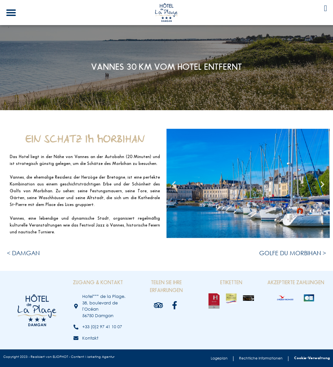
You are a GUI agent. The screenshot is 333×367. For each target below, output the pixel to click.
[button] (11, 13)
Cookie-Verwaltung (312, 358)
